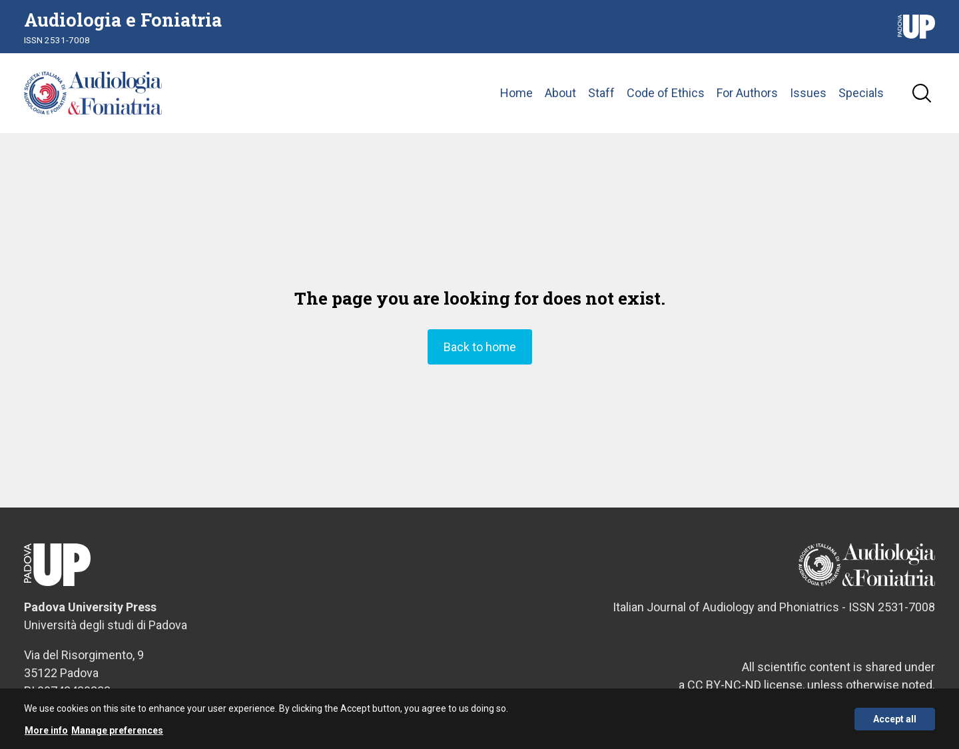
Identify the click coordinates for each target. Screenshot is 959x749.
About (560, 93)
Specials (861, 93)
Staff (601, 93)
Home (516, 93)
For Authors (747, 93)
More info (46, 735)
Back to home (480, 347)
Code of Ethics (666, 93)
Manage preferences (117, 735)
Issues (808, 93)
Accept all (894, 723)
